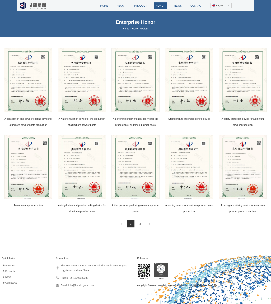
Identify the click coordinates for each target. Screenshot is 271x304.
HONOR (160, 5)
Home (126, 28)
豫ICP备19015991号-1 (206, 285)
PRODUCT (140, 5)
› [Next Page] (149, 223)
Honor (135, 28)
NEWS (178, 5)
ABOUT (121, 5)
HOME (104, 5)
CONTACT (196, 5)
